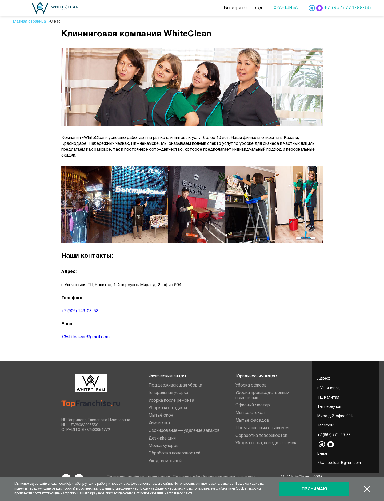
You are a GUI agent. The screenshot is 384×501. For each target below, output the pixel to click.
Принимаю (314, 489)
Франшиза (286, 8)
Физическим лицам (167, 376)
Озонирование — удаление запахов (184, 431)
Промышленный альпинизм (262, 428)
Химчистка (159, 423)
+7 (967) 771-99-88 (347, 8)
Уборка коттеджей (168, 408)
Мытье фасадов (252, 420)
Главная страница (29, 21)
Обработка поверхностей (174, 453)
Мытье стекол (250, 413)
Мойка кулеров (164, 446)
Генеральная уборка (168, 393)
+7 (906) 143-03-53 (79, 311)
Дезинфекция (162, 438)
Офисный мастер (252, 405)
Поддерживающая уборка (175, 385)
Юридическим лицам (256, 376)
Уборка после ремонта (171, 401)
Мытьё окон (161, 415)
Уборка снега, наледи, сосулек (265, 443)
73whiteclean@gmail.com (85, 337)
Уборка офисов (251, 385)
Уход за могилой (165, 461)
